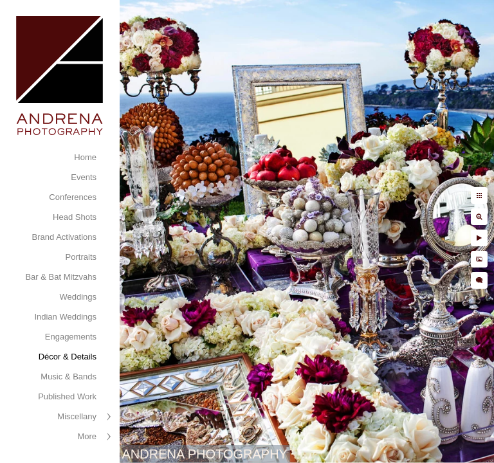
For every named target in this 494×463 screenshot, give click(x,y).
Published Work (67, 396)
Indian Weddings (65, 317)
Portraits (81, 257)
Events (83, 177)
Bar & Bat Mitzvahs (60, 277)
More (86, 436)
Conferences (72, 197)
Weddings (77, 297)
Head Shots (74, 217)
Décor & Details (67, 356)
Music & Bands (68, 376)
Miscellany (76, 416)
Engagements (70, 336)
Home (85, 157)
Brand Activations (64, 237)
